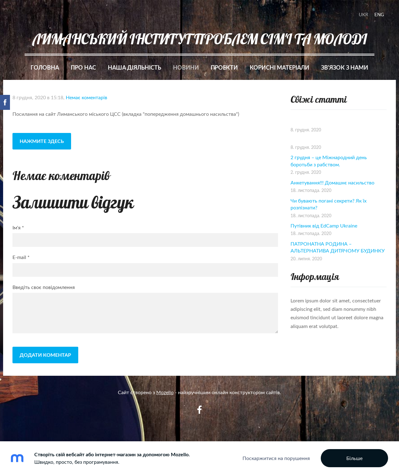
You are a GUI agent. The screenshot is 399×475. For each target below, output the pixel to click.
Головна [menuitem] (45, 67)
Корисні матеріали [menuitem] (279, 67)
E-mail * (21, 257)
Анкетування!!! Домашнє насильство (332, 182)
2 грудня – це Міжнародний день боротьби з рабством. (329, 161)
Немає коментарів (86, 97)
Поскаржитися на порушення (276, 458)
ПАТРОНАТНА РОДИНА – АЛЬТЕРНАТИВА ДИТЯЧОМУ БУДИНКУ (338, 247)
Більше (354, 458)
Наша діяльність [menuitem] (134, 67)
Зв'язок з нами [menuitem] (344, 67)
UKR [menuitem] (363, 14)
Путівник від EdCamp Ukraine (324, 225)
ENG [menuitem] (379, 14)
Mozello (165, 392)
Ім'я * (18, 227)
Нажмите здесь (42, 140)
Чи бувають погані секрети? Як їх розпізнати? (329, 204)
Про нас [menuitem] (83, 67)
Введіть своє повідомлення (43, 287)
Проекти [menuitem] (224, 67)
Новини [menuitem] (186, 67)
